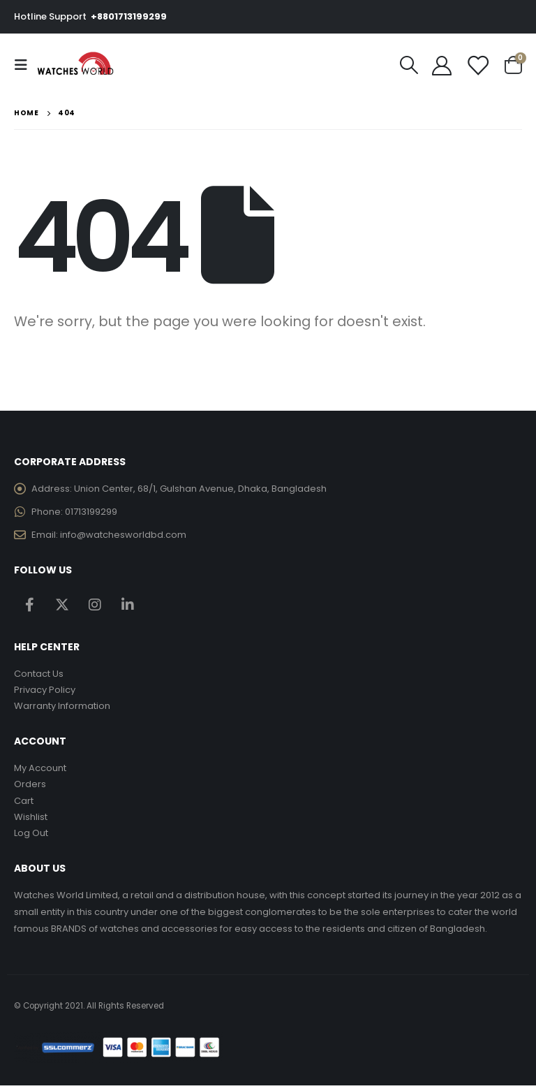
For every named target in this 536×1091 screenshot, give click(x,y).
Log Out (31, 837)
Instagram (95, 606)
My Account (40, 770)
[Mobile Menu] (25, 65)
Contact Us (39, 675)
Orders (30, 787)
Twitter (62, 606)
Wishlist (30, 821)
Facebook (29, 606)
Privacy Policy (44, 691)
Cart (24, 804)
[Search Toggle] (409, 65)
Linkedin (128, 606)
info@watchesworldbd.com (123, 536)
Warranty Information (62, 708)
